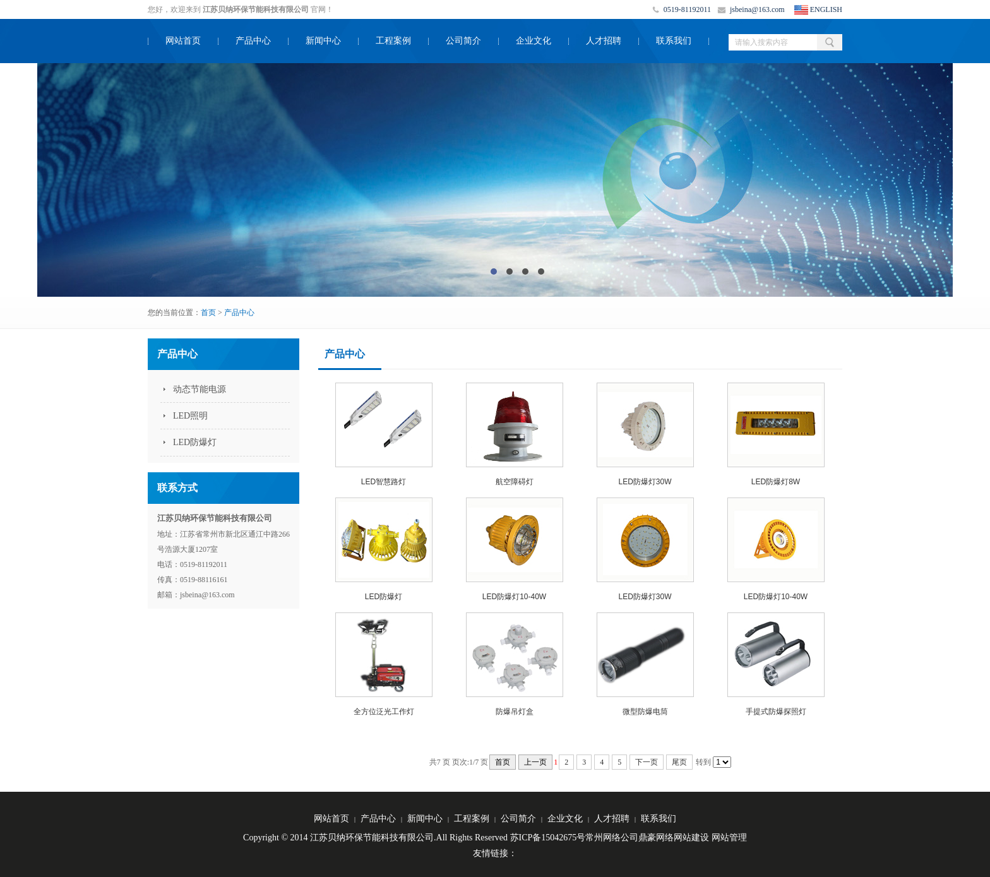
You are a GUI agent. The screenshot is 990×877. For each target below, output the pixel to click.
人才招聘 (603, 40)
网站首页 (183, 40)
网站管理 (729, 837)
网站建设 (691, 837)
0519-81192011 (687, 9)
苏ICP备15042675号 (548, 837)
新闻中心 (323, 40)
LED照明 (190, 416)
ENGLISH (826, 9)
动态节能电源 (199, 389)
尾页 (679, 762)
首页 (208, 312)
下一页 (646, 762)
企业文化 (533, 40)
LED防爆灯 (195, 442)
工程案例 (393, 40)
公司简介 (463, 40)
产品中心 (253, 40)
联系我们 (673, 40)
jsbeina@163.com (757, 9)
